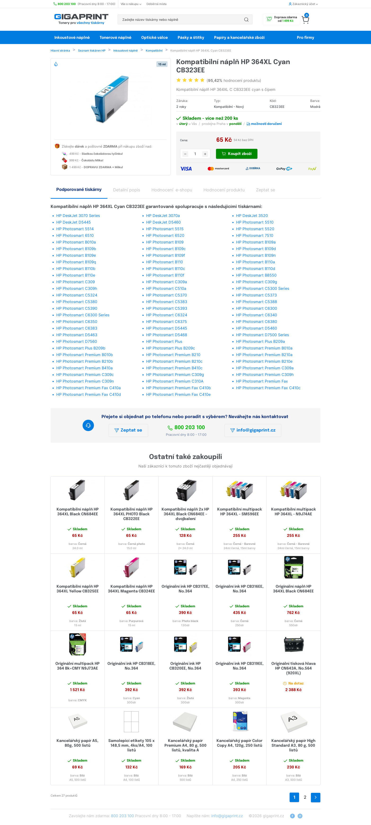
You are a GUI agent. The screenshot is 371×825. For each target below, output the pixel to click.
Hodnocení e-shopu (171, 190)
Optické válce (154, 38)
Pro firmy (305, 38)
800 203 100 (186, 428)
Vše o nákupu (131, 4)
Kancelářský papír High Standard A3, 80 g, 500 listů (293, 746)
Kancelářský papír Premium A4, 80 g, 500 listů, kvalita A (185, 746)
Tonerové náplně (115, 38)
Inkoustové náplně (72, 38)
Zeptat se (128, 430)
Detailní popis (126, 190)
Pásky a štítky (191, 38)
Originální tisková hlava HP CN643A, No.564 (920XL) (293, 669)
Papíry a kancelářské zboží (239, 38)
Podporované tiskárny (79, 189)
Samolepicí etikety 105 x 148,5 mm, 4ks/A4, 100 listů (131, 746)
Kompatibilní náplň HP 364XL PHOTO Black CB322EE (131, 514)
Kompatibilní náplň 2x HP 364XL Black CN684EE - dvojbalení (185, 514)
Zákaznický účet (303, 4)
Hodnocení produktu (224, 190)
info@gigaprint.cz (252, 430)
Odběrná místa (156, 4)
